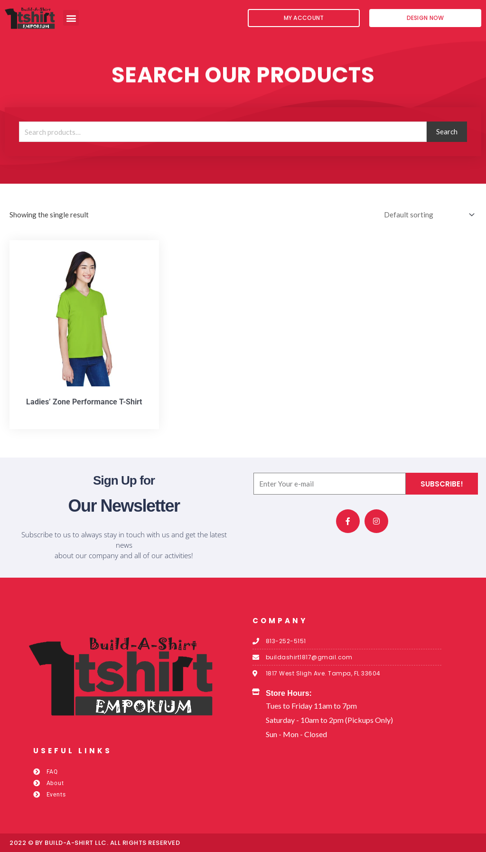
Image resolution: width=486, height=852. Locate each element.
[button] (71, 18)
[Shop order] (427, 215)
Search (447, 131)
